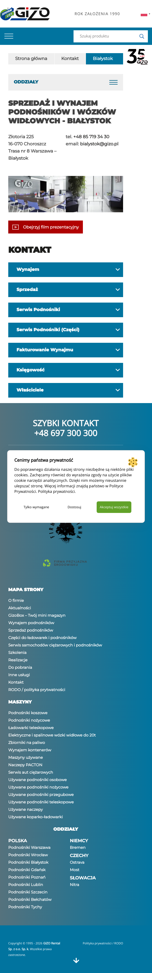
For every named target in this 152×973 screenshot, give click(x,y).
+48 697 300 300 (65, 433)
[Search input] (108, 36)
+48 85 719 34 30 (91, 137)
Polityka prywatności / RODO (103, 943)
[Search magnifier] (142, 36)
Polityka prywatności (56, 491)
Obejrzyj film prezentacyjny (45, 227)
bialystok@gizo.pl (99, 144)
